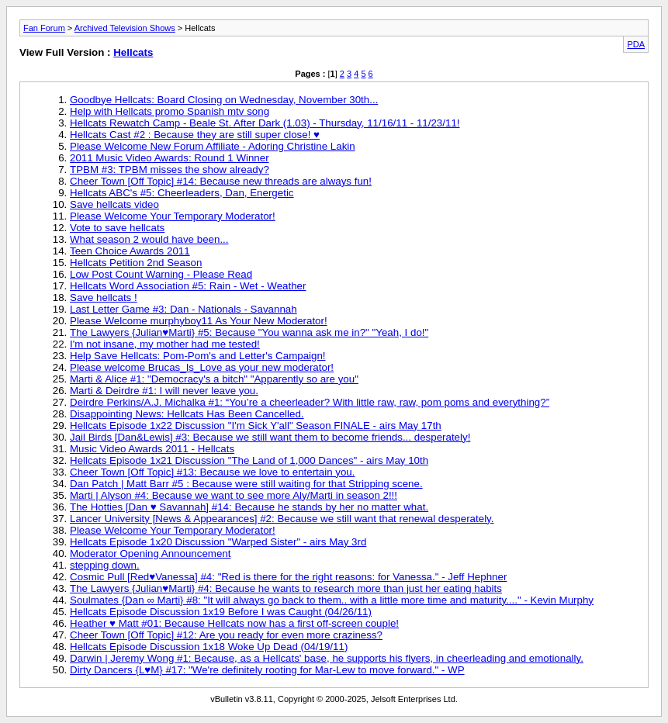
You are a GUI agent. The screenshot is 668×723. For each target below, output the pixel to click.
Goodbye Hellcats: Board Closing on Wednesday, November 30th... (224, 100)
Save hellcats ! (103, 297)
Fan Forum (44, 28)
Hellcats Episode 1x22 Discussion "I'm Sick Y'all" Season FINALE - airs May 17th (255, 425)
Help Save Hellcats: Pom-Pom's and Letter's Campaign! (198, 356)
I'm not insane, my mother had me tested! (165, 344)
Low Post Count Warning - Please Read (161, 274)
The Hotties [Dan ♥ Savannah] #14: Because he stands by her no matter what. (249, 507)
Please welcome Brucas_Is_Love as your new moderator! (202, 367)
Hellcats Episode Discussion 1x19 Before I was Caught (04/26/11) (221, 611)
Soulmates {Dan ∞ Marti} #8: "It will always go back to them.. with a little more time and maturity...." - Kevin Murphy (332, 600)
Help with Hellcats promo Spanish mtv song (169, 111)
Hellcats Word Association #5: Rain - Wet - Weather (188, 286)
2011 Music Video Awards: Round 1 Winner (169, 158)
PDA (636, 44)
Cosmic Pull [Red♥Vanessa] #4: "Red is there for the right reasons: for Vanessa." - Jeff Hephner (288, 577)
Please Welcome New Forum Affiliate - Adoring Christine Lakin (212, 146)
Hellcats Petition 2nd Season (136, 262)
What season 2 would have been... (149, 239)
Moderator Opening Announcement (150, 553)
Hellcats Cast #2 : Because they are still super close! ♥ (195, 134)
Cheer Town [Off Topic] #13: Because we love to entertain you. (212, 472)
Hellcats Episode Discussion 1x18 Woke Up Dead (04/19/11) (209, 646)
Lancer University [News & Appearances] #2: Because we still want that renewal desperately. (282, 518)
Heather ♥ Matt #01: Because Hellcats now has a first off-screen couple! (234, 623)
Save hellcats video (114, 204)
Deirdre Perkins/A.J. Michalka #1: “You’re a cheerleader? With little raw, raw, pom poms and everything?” (309, 402)
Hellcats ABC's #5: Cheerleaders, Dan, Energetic (182, 193)
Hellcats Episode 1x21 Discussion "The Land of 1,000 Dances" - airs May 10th (249, 460)
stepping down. (105, 565)
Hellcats (133, 52)
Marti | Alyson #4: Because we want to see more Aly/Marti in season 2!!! (233, 495)
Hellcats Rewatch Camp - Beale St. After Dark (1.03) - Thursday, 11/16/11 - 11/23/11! (265, 123)
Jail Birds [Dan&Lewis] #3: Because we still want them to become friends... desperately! (270, 437)
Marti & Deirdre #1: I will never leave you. (164, 390)
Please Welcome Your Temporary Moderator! (172, 216)
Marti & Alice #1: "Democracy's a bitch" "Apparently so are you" (214, 379)
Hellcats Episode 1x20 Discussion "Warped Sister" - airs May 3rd (218, 542)
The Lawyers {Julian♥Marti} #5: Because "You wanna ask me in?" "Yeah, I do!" (249, 332)
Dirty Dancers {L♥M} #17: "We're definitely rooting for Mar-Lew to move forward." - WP (267, 670)
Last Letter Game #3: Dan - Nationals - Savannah (183, 309)
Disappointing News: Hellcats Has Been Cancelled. (187, 414)
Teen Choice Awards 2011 (130, 251)
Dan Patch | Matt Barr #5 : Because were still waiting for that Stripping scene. (246, 483)
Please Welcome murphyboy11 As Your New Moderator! (198, 321)
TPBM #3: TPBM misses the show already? (169, 169)
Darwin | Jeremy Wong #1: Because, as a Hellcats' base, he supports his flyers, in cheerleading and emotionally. (326, 658)
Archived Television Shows (124, 28)
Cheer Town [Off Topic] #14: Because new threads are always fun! (221, 181)
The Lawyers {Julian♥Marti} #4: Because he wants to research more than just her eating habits (286, 588)
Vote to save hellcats (117, 228)
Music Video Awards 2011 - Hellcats (152, 449)
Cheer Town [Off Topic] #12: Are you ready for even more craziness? (226, 635)
